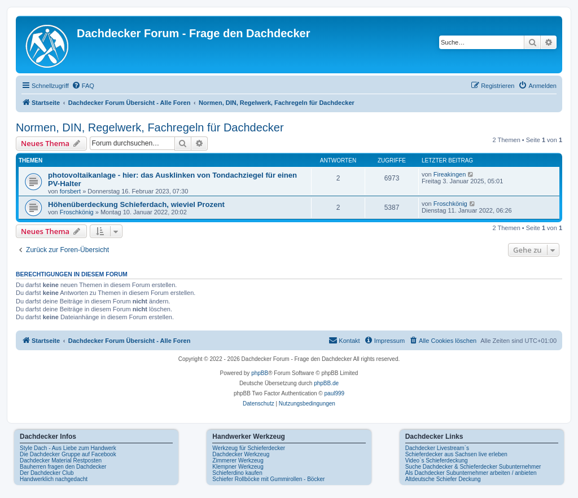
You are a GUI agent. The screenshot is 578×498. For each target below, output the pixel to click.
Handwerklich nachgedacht (53, 479)
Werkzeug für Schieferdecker (248, 448)
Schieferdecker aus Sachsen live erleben (456, 454)
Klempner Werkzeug (237, 467)
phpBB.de (326, 383)
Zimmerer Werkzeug (237, 460)
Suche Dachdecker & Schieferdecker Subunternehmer (473, 467)
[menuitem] (83, 85)
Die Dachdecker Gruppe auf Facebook (68, 454)
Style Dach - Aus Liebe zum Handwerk (68, 448)
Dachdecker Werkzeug (240, 454)
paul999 (335, 393)
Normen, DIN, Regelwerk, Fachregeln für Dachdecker (150, 127)
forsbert (70, 191)
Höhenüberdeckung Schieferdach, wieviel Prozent (136, 204)
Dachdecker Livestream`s (437, 448)
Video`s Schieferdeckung (436, 460)
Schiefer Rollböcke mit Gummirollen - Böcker (268, 479)
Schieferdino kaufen (237, 473)
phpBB (259, 373)
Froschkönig (77, 212)
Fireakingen (450, 174)
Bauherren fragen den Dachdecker (63, 467)
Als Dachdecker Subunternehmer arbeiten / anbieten (471, 473)
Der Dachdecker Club (47, 473)
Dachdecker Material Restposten (61, 460)
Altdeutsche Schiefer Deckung (443, 479)
